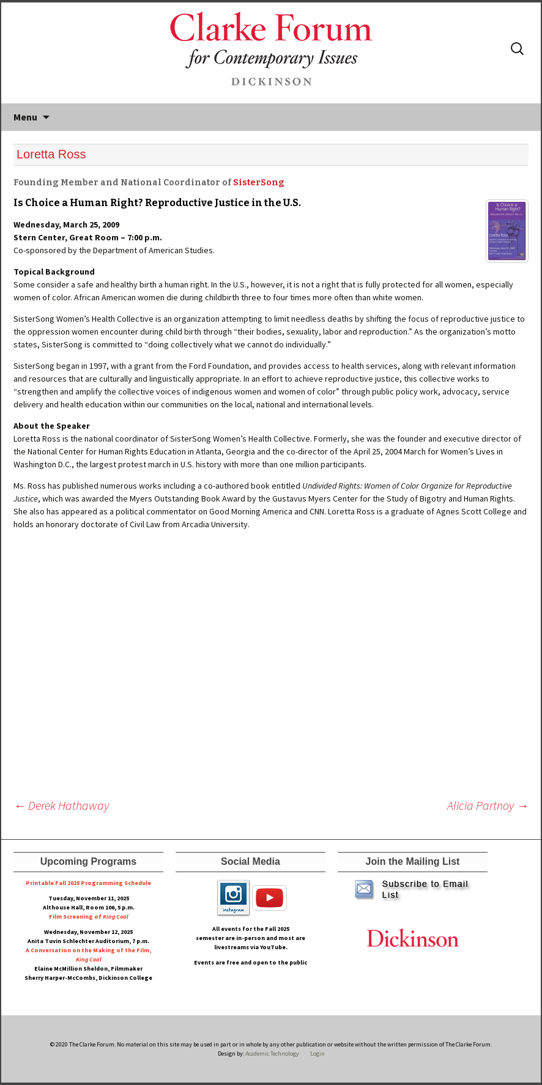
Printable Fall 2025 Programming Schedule (88, 883)
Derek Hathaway (61, 805)
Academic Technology (271, 1053)
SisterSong (258, 182)
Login (317, 1053)
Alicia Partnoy (488, 805)
